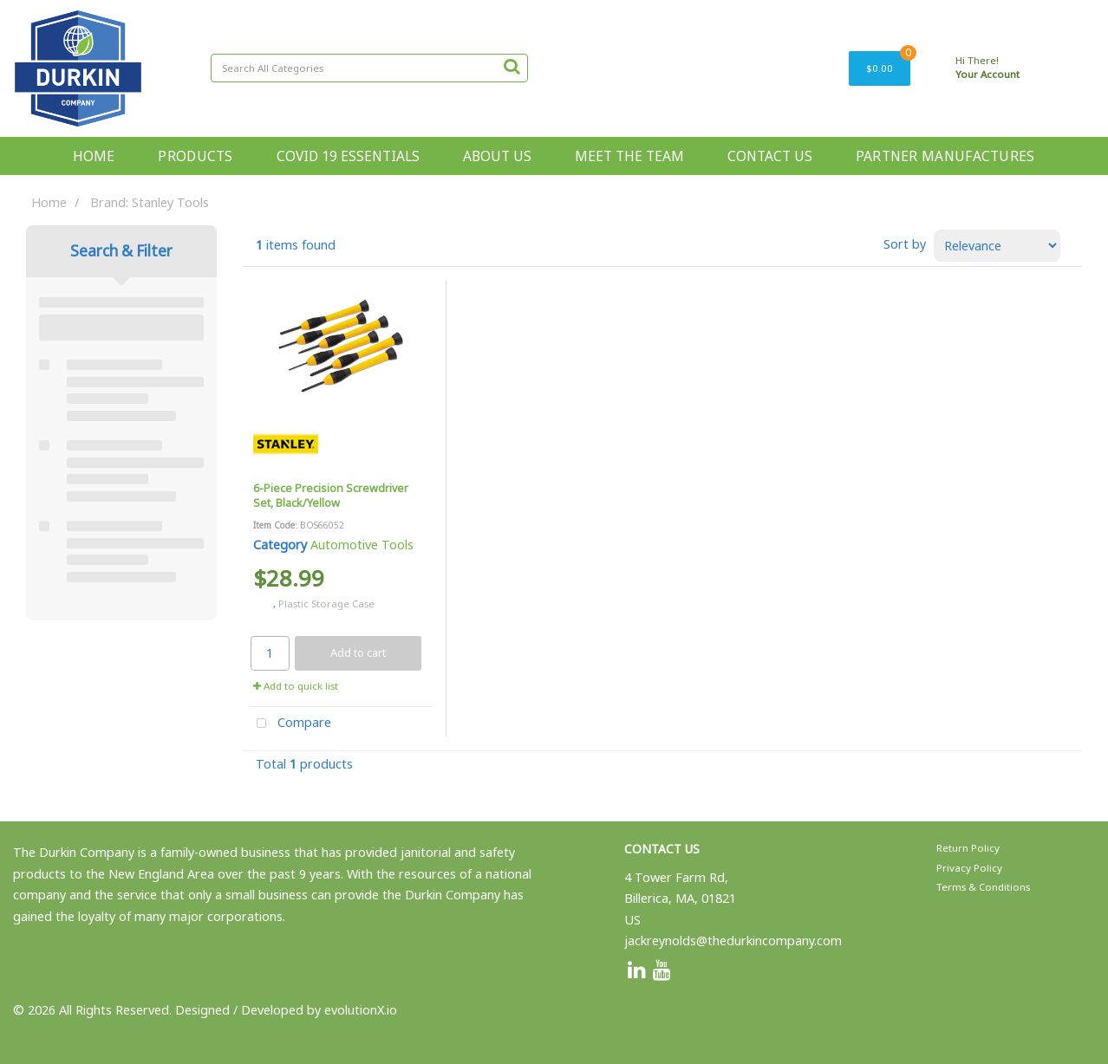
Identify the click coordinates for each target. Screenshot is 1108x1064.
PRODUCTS (195, 155)
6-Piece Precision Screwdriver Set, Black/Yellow (330, 495)
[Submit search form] (512, 66)
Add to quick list (295, 685)
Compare (290, 723)
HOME (93, 155)
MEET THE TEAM (629, 155)
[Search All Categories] (369, 68)
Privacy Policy (969, 867)
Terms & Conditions (983, 886)
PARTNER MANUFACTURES (945, 155)
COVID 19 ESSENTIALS (348, 155)
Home (49, 202)
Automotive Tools (362, 544)
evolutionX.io (360, 1010)
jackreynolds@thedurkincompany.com (733, 940)
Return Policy (968, 847)
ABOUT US (497, 155)
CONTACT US (769, 155)
